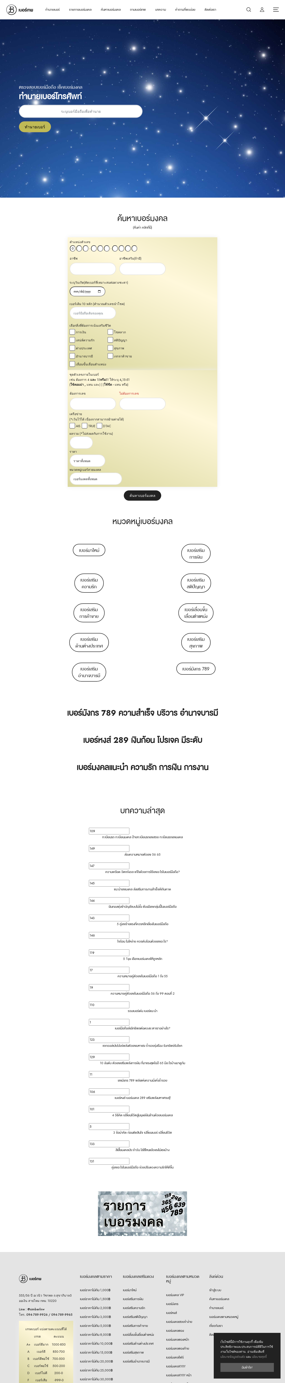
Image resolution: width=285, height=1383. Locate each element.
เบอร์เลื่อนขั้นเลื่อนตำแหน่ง (196, 496)
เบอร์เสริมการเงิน (196, 437)
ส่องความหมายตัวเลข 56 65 (142, 738)
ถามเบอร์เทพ (138, 9)
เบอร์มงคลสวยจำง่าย (179, 1205)
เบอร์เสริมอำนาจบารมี (89, 555)
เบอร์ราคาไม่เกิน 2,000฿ (95, 1191)
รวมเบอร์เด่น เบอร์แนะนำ (142, 894)
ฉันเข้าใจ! (247, 1367)
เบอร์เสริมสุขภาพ (196, 526)
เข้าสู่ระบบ (215, 1173)
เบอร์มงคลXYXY (175, 1249)
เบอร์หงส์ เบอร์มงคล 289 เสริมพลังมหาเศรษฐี (143, 981)
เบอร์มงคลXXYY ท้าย (178, 1321)
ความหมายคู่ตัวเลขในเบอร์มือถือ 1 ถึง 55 (143, 859)
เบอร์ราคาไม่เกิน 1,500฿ (95, 1182)
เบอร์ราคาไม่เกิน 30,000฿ (96, 1262)
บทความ (160, 9)
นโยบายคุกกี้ (259, 1357)
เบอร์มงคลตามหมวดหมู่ (223, 1200)
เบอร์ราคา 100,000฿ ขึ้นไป (97, 1289)
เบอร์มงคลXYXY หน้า (178, 1258)
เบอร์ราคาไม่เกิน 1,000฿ (95, 1173)
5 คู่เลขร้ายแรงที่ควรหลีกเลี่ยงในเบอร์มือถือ (142, 807)
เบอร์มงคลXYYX (175, 1276)
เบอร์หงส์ (171, 1196)
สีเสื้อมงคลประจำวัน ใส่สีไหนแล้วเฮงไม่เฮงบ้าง (142, 1033)
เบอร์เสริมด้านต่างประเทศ (89, 526)
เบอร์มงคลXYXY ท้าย (178, 1267)
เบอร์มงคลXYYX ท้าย (178, 1294)
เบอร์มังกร (172, 1187)
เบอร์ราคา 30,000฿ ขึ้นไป (96, 1271)
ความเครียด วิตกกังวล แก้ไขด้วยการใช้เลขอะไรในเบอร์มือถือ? (142, 755)
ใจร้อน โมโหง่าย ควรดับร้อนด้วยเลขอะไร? (142, 824)
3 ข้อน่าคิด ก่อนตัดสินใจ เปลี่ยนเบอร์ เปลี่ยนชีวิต (142, 1016)
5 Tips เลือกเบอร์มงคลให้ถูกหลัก (142, 842)
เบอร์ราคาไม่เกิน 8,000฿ (95, 1218)
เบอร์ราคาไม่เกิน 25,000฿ (96, 1253)
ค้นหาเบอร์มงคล (111, 9)
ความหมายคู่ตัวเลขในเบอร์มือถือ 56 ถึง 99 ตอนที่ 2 (143, 877)
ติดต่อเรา (210, 9)
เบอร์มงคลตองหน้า (177, 1223)
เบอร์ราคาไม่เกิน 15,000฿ (96, 1235)
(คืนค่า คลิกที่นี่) (142, 227)
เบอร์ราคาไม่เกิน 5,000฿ (95, 1209)
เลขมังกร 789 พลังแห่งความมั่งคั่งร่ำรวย (142, 963)
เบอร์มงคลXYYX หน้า (178, 1285)
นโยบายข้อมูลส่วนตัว (232, 1357)
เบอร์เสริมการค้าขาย (89, 496)
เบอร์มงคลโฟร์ (175, 1240)
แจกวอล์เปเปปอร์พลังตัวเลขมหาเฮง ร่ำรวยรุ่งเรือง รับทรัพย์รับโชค (142, 929)
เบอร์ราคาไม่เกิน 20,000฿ (96, 1244)
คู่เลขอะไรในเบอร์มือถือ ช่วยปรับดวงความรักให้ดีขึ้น (142, 1050)
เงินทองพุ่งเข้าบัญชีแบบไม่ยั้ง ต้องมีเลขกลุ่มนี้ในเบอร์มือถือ (143, 790)
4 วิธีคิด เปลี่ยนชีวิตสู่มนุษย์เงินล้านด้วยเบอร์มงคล (142, 998)
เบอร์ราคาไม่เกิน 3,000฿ (95, 1200)
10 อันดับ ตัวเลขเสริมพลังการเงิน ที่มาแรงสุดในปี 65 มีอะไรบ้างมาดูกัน (142, 946)
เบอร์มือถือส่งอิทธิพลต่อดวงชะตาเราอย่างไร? (142, 911)
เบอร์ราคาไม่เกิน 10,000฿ (96, 1227)
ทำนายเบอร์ (52, 9)
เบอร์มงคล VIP (175, 1178)
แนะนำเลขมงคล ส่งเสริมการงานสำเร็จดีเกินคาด (142, 772)
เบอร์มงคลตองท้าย (177, 1231)
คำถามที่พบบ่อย (185, 9)
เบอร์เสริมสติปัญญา (196, 466)
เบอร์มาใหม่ (89, 433)
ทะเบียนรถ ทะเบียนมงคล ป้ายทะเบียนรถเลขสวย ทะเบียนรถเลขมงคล (142, 720)
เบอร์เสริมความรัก (89, 466)
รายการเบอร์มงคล (80, 9)
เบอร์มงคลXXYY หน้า (178, 1312)
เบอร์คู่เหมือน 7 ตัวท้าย (180, 1330)
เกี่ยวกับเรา (216, 1209)
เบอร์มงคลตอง (175, 1214)
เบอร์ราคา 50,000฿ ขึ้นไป (96, 1280)
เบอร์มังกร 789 (196, 552)
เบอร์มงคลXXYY (175, 1303)
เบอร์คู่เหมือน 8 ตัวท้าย (180, 1338)
